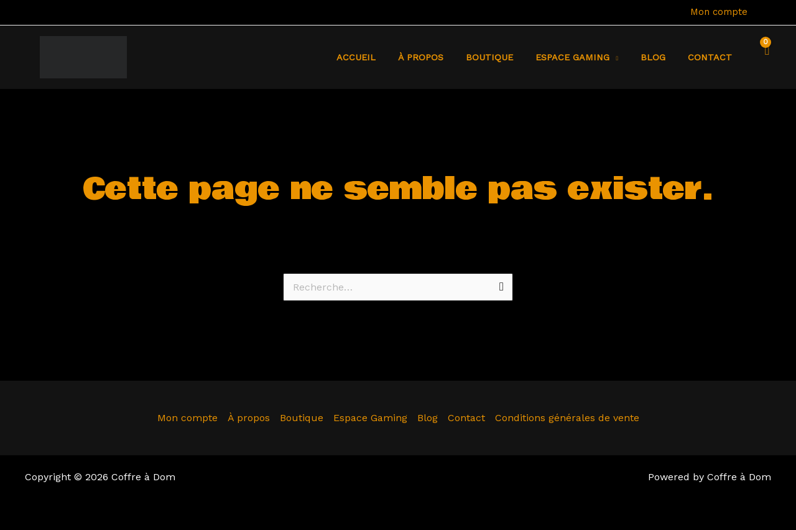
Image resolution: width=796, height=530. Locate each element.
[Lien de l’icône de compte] (765, 12)
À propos (442, 57)
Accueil (381, 57)
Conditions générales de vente (567, 418)
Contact (712, 57)
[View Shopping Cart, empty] (763, 57)
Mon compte (718, 11)
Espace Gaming (370, 418)
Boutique (505, 57)
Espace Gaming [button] (584, 57)
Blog (659, 57)
